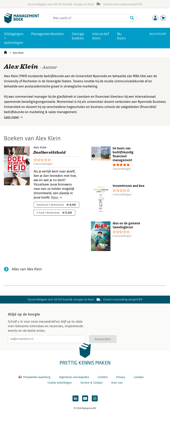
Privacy (120, 377)
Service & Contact (91, 382)
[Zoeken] (89, 18)
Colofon (103, 377)
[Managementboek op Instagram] (95, 398)
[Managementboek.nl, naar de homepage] (21, 22)
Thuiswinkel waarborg (35, 377)
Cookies (139, 377)
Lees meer (11, 117)
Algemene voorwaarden (74, 377)
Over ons (117, 382)
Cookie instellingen (60, 382)
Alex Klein (18, 52)
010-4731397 (157, 34)
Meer (54, 197)
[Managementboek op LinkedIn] (75, 398)
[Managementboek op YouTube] (85, 398)
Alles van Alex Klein (27, 269)
